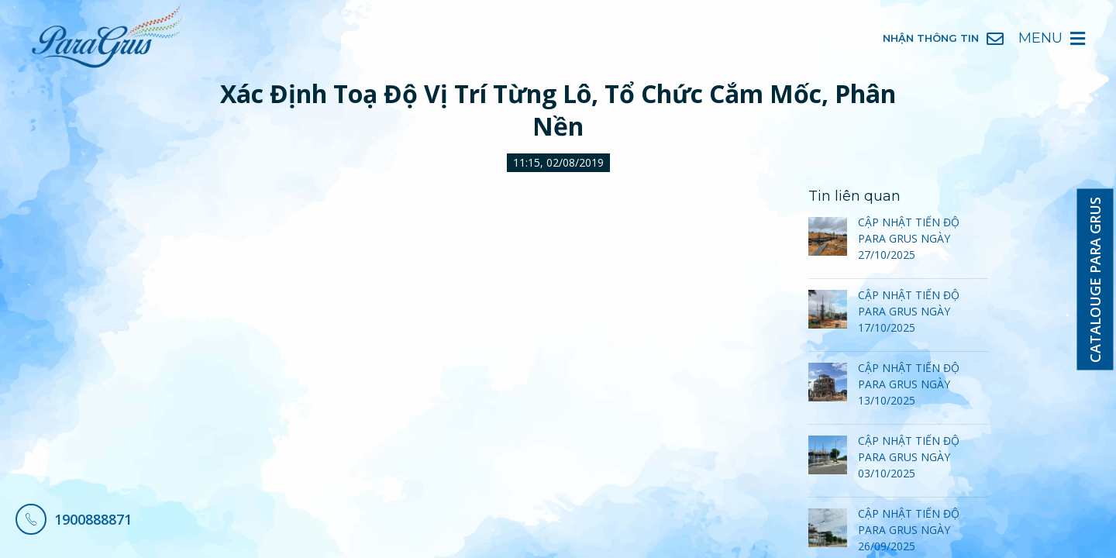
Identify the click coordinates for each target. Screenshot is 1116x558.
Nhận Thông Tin (943, 38)
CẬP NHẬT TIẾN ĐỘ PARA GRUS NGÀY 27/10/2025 (908, 238)
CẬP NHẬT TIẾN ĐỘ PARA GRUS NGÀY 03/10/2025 (908, 456)
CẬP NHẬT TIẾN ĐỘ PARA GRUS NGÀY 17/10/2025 (908, 311)
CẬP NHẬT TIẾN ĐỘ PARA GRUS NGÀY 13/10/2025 (908, 384)
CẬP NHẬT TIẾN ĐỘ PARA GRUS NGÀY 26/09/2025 (908, 529)
